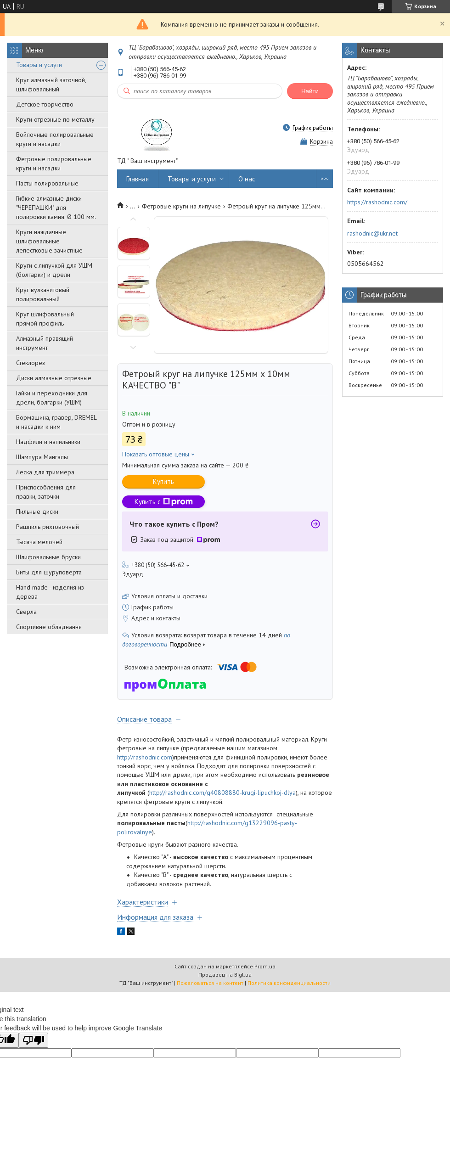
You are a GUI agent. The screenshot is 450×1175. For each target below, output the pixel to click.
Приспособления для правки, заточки (46, 491)
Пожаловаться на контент (210, 982)
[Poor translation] (33, 1040)
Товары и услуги (39, 65)
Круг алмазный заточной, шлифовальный (51, 84)
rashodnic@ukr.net (372, 233)
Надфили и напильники (48, 442)
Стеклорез (30, 363)
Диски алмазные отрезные (53, 378)
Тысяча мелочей (39, 542)
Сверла (26, 611)
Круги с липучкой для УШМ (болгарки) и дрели (54, 270)
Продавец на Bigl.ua (225, 974)
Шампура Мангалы (42, 457)
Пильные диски (37, 511)
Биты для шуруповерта (49, 572)
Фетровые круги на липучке (181, 206)
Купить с (164, 501)
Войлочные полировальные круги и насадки (55, 139)
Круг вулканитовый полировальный (42, 294)
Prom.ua (265, 966)
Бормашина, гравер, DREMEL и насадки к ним (56, 422)
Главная (137, 178)
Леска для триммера (45, 472)
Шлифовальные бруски (48, 557)
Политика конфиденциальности (289, 982)
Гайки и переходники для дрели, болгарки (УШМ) (51, 397)
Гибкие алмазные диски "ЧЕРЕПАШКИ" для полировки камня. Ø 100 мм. (56, 207)
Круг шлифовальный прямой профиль (45, 318)
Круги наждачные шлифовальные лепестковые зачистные (49, 241)
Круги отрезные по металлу (55, 119)
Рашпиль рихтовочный (47, 527)
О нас (246, 178)
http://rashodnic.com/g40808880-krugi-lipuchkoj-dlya (222, 792)
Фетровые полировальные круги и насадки (53, 163)
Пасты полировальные (47, 183)
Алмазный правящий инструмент (44, 343)
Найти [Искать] (310, 91)
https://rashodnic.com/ (377, 202)
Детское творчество (44, 104)
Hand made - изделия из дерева (50, 592)
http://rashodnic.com (144, 757)
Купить (163, 481)
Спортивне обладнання (49, 627)
